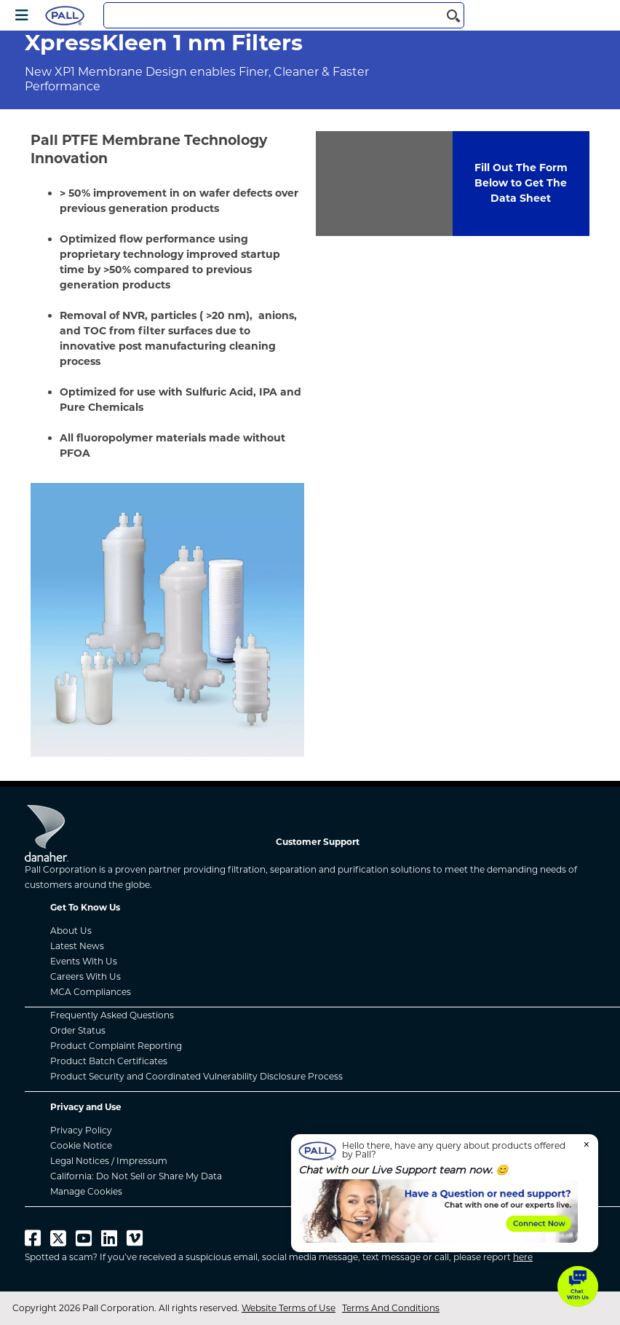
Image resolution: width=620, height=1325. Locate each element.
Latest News (77, 945)
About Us (71, 930)
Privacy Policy (81, 1130)
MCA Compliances (90, 991)
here (523, 1256)
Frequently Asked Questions (112, 1015)
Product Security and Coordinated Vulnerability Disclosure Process (196, 1076)
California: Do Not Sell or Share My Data (136, 1176)
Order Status (78, 1030)
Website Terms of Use (288, 1307)
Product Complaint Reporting (116, 1045)
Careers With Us (85, 976)
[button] (577, 1286)
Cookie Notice (81, 1145)
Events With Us (83, 961)
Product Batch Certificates (108, 1060)
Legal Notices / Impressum (108, 1160)
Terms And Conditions (391, 1307)
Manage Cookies (86, 1191)
